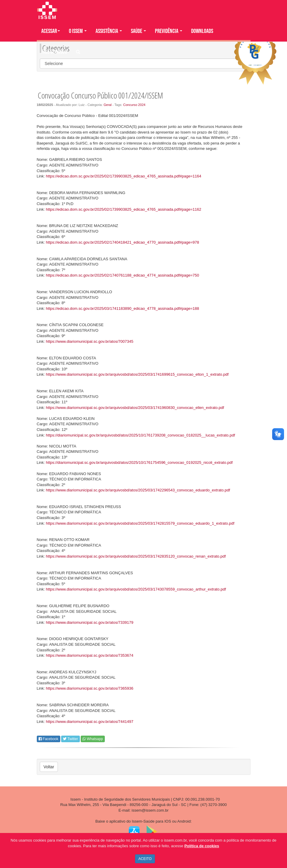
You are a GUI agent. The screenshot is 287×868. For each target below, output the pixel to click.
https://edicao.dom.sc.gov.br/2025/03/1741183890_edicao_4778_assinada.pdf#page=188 (122, 308)
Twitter (70, 739)
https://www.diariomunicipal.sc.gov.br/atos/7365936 (90, 688)
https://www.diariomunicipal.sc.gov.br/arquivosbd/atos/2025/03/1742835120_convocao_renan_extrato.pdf (136, 556)
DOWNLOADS (202, 31)
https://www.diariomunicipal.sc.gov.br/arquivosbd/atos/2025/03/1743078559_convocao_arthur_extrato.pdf (136, 589)
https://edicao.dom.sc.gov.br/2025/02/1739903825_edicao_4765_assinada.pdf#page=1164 (123, 176)
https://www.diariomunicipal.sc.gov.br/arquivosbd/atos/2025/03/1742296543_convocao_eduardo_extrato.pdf (138, 490)
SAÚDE (138, 31)
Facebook (48, 739)
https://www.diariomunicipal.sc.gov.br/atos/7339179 (90, 622)
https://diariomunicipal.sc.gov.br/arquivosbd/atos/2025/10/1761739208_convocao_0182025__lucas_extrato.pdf (140, 435)
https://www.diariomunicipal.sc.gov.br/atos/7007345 (90, 341)
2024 (141, 105)
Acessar (50, 31)
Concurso (130, 105)
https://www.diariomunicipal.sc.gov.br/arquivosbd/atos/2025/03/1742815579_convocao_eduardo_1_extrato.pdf (140, 523)
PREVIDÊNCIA (168, 31)
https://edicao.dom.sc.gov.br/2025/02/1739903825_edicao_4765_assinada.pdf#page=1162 (123, 209)
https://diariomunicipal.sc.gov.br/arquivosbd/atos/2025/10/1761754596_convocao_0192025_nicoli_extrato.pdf (139, 462)
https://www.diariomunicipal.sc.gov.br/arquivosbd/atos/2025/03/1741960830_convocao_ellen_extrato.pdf (135, 407)
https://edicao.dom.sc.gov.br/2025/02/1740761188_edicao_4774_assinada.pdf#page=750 (122, 275)
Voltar (49, 766)
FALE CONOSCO (54, 51)
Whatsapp (93, 739)
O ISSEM (78, 31)
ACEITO (144, 859)
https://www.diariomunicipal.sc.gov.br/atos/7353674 (90, 655)
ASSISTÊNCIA (109, 31)
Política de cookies (201, 846)
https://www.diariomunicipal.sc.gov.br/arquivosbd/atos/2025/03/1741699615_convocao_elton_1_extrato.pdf (137, 374)
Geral (108, 105)
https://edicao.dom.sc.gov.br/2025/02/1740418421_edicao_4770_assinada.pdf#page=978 (122, 242)
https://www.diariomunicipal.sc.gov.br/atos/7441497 (90, 721)
